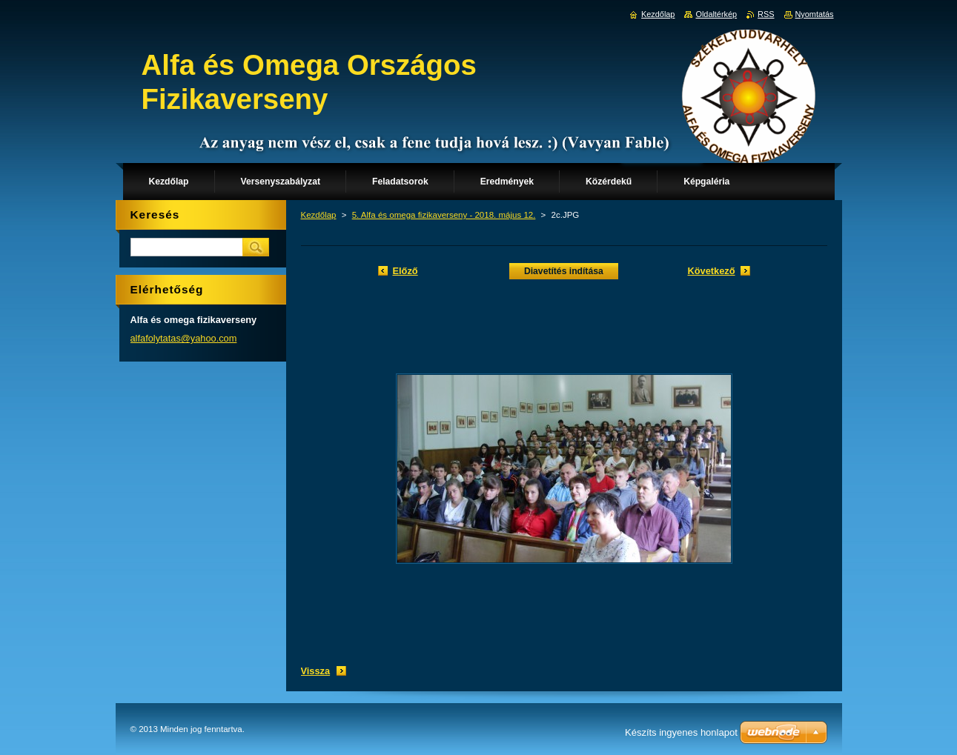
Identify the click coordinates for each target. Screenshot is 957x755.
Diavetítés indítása (563, 271)
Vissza (316, 670)
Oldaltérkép (716, 14)
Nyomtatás (814, 14)
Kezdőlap (319, 214)
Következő (711, 270)
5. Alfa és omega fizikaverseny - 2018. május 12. (444, 214)
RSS (766, 14)
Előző (405, 270)
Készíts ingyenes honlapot (681, 732)
